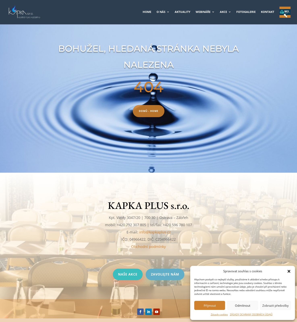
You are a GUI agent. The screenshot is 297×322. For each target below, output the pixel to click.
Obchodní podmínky (148, 246)
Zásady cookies (219, 314)
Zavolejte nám (165, 274)
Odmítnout (242, 305)
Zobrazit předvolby (275, 305)
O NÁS (161, 12)
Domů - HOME (148, 111)
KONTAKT (267, 12)
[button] (289, 271)
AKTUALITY (182, 12)
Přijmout (210, 305)
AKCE (223, 12)
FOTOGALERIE (246, 12)
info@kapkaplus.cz (155, 232)
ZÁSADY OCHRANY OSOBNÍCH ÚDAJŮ (251, 314)
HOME (147, 12)
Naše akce (127, 274)
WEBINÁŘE (203, 12)
